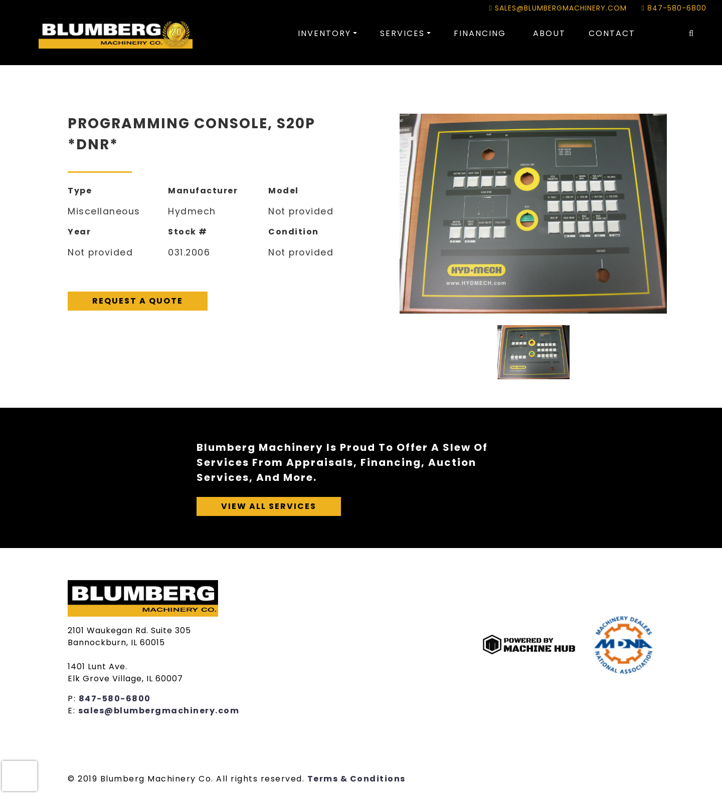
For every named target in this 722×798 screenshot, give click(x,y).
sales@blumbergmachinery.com (558, 8)
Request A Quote (137, 301)
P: (73, 698)
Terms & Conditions (356, 778)
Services (402, 33)
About (549, 33)
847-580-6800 (674, 8)
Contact (612, 33)
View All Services (268, 506)
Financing (480, 33)
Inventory (324, 33)
